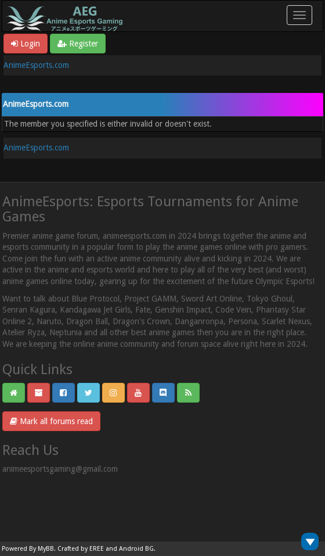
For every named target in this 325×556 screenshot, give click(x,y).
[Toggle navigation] (299, 15)
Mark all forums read (51, 421)
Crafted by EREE (80, 549)
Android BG (136, 549)
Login (25, 43)
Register (77, 43)
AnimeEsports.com (36, 65)
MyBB (46, 549)
